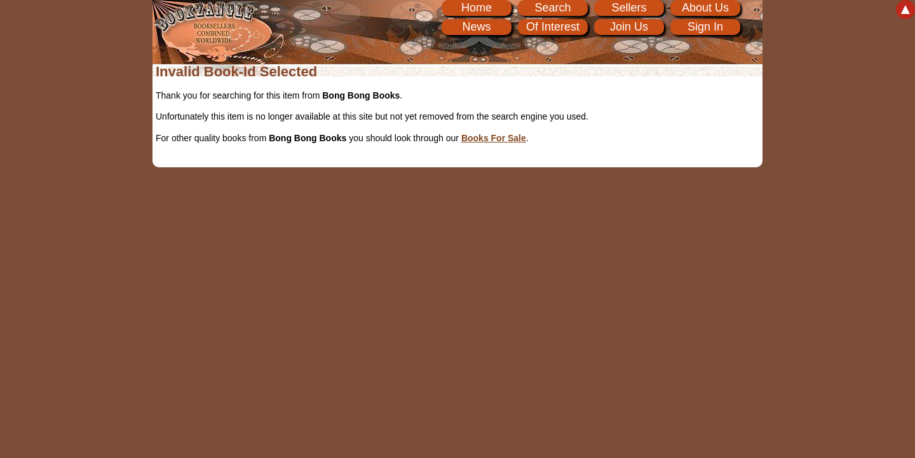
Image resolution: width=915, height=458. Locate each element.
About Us (705, 7)
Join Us (629, 26)
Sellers (628, 7)
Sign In (705, 26)
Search (552, 7)
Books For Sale (493, 138)
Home (476, 7)
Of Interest (553, 26)
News (476, 26)
